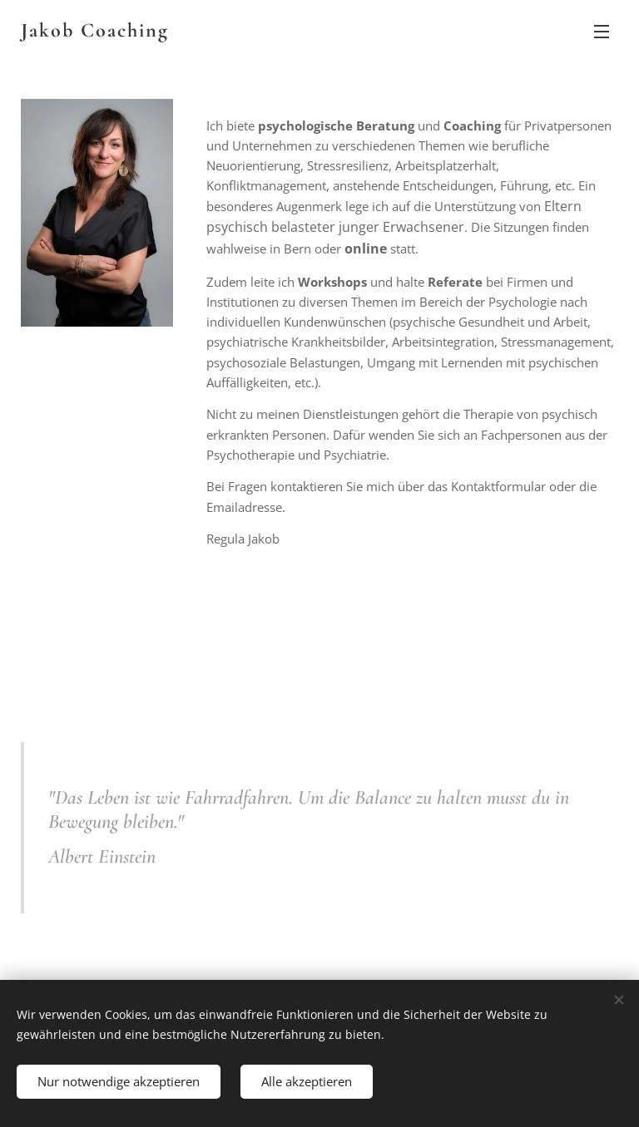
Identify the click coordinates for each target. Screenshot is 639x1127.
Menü (601, 31)
